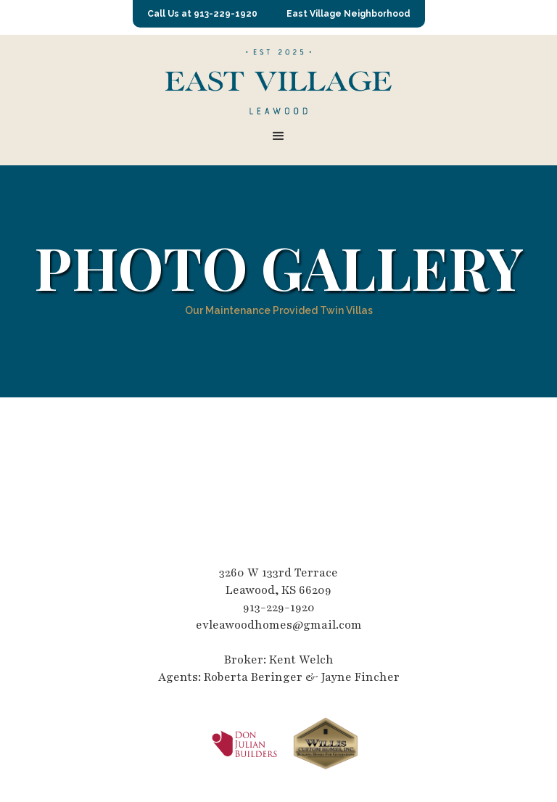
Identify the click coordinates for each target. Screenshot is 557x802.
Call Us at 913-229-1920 (202, 14)
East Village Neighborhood (348, 14)
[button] (278, 136)
